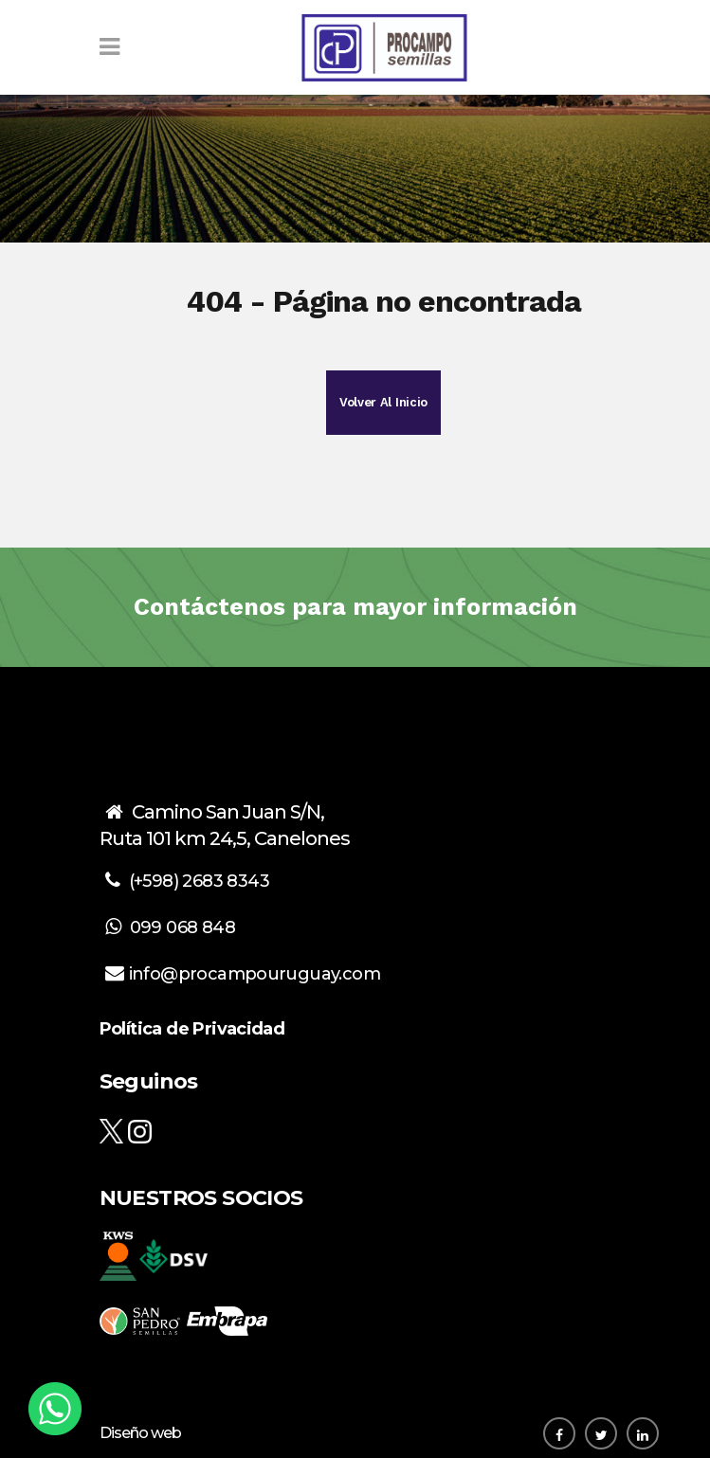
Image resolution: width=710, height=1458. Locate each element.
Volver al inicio (383, 402)
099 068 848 (182, 927)
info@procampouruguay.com (255, 973)
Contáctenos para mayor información (355, 607)
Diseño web (140, 1433)
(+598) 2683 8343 (199, 881)
